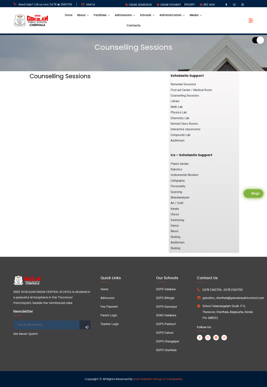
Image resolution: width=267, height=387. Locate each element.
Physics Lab (179, 112)
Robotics (176, 169)
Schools (145, 15)
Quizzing (176, 192)
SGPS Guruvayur (166, 306)
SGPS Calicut (164, 332)
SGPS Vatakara (166, 289)
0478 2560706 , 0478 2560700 (222, 290)
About (81, 15)
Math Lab (177, 107)
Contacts (134, 25)
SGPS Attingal (165, 298)
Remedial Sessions (183, 84)
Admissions (123, 15)
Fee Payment (109, 306)
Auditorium (177, 140)
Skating (175, 237)
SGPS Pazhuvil (166, 324)
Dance (175, 225)
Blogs (255, 193)
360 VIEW (209, 4)
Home (68, 15)
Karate (175, 209)
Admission (107, 298)
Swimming (177, 220)
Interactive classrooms (185, 129)
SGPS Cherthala (166, 350)
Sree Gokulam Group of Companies (157, 379)
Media (194, 15)
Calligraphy (178, 180)
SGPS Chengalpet (167, 341)
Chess (175, 214)
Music (175, 231)
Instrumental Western (184, 175)
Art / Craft (177, 203)
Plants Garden (180, 164)
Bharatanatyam (180, 197)
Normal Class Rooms (184, 123)
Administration (170, 15)
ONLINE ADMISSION (140, 4)
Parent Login (108, 315)
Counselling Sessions (185, 95)
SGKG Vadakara (166, 315)
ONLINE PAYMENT (170, 4)
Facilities (100, 15)
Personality (178, 186)
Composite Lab (180, 135)
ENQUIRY (189, 4)
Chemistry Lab (180, 118)
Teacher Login (109, 324)
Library (175, 101)
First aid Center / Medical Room (191, 90)
